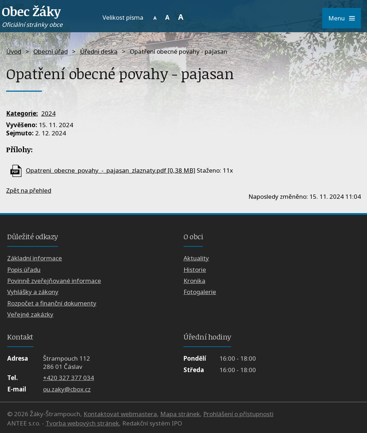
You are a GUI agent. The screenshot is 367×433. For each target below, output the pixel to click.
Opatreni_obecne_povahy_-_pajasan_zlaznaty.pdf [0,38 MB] (110, 170)
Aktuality (196, 258)
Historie (195, 269)
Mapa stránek (180, 414)
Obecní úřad (50, 51)
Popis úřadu (23, 269)
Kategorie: (22, 113)
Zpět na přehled (28, 190)
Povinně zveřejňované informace (54, 280)
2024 (48, 113)
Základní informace (34, 258)
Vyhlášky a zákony (32, 292)
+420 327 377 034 (68, 378)
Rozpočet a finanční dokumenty (51, 303)
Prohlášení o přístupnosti (238, 414)
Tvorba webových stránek (82, 423)
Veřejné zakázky (30, 314)
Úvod (13, 51)
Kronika (194, 280)
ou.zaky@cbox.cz (67, 389)
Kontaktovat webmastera (120, 414)
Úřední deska (99, 51)
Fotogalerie (200, 292)
